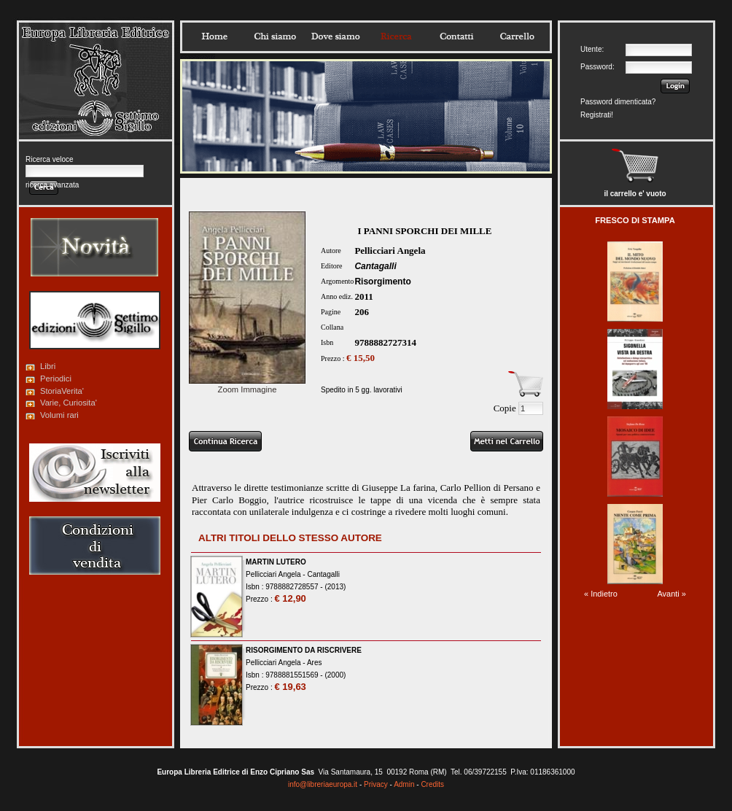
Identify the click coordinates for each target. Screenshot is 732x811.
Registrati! (596, 115)
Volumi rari (59, 415)
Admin (404, 784)
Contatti (456, 36)
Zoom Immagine (247, 385)
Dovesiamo (335, 36)
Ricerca (396, 36)
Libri (47, 366)
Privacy (376, 784)
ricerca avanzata (52, 185)
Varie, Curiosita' (68, 402)
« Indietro (601, 593)
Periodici (55, 378)
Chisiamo (275, 36)
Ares (314, 663)
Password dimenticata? (617, 102)
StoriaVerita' (62, 391)
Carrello (517, 36)
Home (214, 36)
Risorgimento (382, 281)
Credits (432, 784)
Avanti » (671, 593)
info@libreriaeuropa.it (322, 784)
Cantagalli (375, 266)
